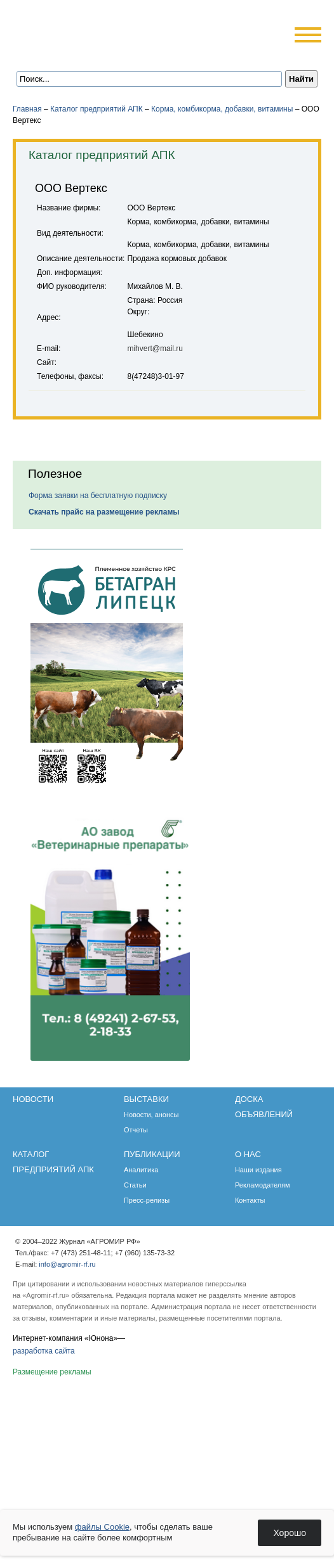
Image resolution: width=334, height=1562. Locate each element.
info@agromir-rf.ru (67, 1264)
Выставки (146, 1099)
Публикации (152, 1154)
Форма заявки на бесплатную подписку (98, 495)
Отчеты (136, 1130)
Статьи (135, 1185)
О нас (248, 1154)
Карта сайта (105, 52)
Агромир (94, 29)
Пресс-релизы (147, 1200)
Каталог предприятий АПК (96, 109)
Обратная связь (88, 52)
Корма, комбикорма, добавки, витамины (222, 109)
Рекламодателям (262, 1185)
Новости (33, 1099)
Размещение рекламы (52, 1371)
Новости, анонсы (151, 1114)
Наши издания (258, 1170)
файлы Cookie (102, 1527)
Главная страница (71, 52)
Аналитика (141, 1170)
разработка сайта (44, 1351)
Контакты (250, 1200)
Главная (27, 109)
